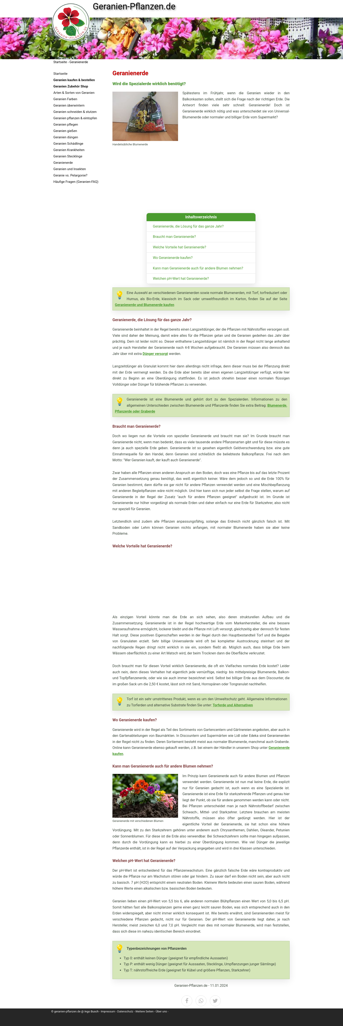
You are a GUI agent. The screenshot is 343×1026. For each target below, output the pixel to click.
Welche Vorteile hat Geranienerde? (179, 247)
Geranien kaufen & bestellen (74, 80)
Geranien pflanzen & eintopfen (75, 118)
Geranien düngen (65, 137)
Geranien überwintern (68, 105)
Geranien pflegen (65, 124)
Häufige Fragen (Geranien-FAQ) (75, 182)
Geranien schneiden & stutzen (75, 112)
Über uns (161, 1011)
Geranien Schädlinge (68, 144)
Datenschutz (125, 1011)
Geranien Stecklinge (67, 156)
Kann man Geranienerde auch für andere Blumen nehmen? (198, 268)
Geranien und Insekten (69, 169)
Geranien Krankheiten (68, 150)
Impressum (108, 1011)
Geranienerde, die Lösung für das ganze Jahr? (188, 226)
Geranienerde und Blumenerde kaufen (144, 305)
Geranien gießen (65, 131)
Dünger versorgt (155, 354)
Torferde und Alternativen (233, 705)
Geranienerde (63, 163)
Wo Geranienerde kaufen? (172, 258)
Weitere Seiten (144, 1011)
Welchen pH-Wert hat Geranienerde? (181, 278)
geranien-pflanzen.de (67, 1011)
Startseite (60, 74)
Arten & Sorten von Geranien (73, 93)
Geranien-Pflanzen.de (134, 7)
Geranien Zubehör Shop (70, 86)
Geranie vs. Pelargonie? (70, 175)
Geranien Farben (65, 99)
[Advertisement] (81, 254)
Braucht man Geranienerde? (174, 237)
